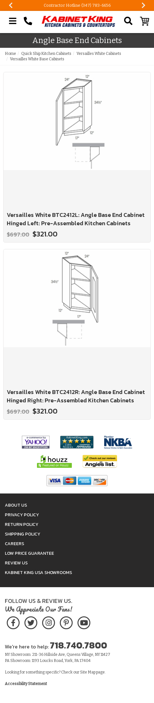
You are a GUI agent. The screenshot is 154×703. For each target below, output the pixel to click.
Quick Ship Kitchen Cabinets (46, 53)
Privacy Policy (22, 514)
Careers (14, 543)
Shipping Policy (22, 534)
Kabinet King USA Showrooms (38, 572)
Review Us (16, 563)
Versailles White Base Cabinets (37, 59)
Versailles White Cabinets (99, 53)
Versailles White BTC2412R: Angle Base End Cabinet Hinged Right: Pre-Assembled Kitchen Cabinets (76, 396)
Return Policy (21, 524)
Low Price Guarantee (29, 553)
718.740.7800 (78, 645)
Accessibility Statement (26, 684)
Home (10, 53)
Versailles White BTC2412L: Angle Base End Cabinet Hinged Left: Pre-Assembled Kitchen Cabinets (76, 219)
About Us (16, 505)
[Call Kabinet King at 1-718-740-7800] (28, 21)
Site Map (87, 672)
